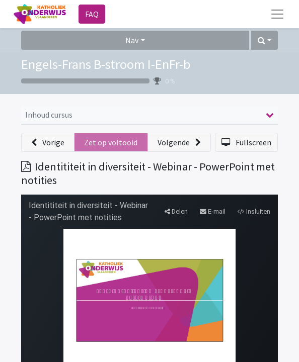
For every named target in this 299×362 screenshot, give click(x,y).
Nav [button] (131, 40)
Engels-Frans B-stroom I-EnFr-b (105, 64)
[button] (264, 40)
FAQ (92, 14)
